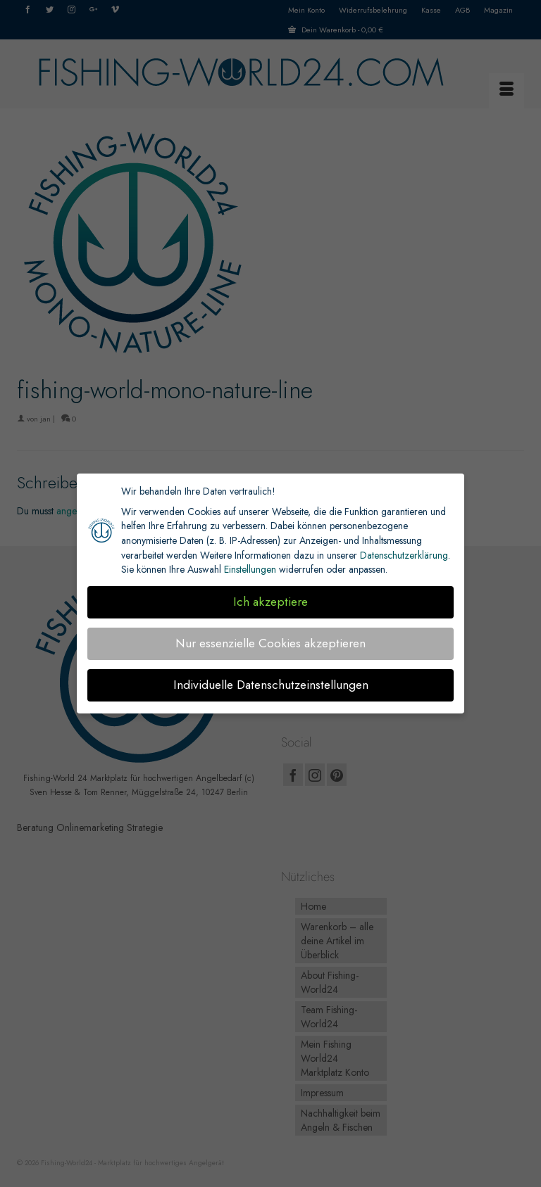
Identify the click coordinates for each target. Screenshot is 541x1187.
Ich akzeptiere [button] (270, 601)
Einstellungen (250, 569)
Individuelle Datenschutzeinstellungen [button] (270, 684)
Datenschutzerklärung (404, 555)
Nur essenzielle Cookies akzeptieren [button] (270, 643)
